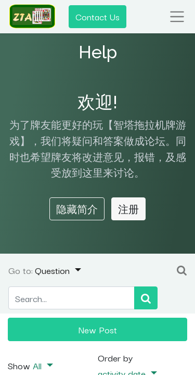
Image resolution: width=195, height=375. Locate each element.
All (38, 365)
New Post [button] (98, 329)
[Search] (146, 298)
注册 (128, 209)
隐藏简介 (77, 209)
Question (53, 269)
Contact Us (97, 16)
